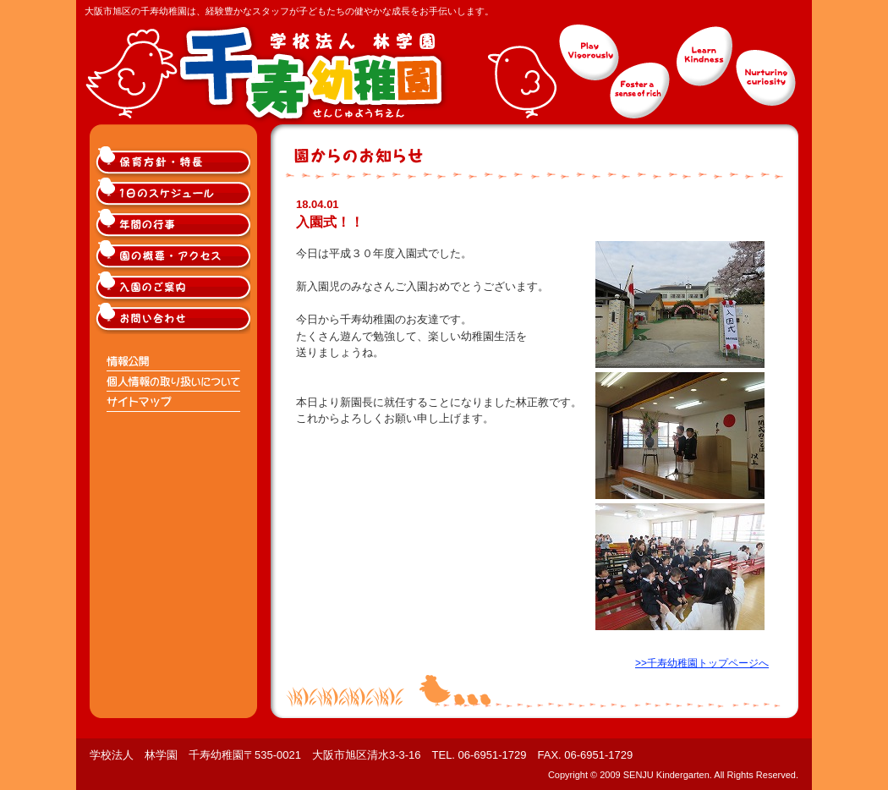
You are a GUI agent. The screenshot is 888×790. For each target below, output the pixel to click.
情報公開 (174, 361)
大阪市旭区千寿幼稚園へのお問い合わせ (174, 318)
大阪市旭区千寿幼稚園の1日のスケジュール (174, 193)
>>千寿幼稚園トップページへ (702, 663)
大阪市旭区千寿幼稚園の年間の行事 (174, 224)
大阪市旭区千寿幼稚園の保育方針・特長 (174, 162)
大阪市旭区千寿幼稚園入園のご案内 (174, 287)
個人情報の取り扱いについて (174, 381)
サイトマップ (174, 402)
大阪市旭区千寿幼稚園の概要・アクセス (174, 256)
